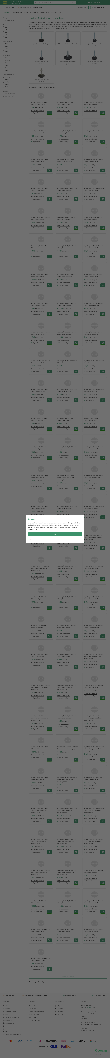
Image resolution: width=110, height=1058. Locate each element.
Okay (55, 534)
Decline (30, 539)
